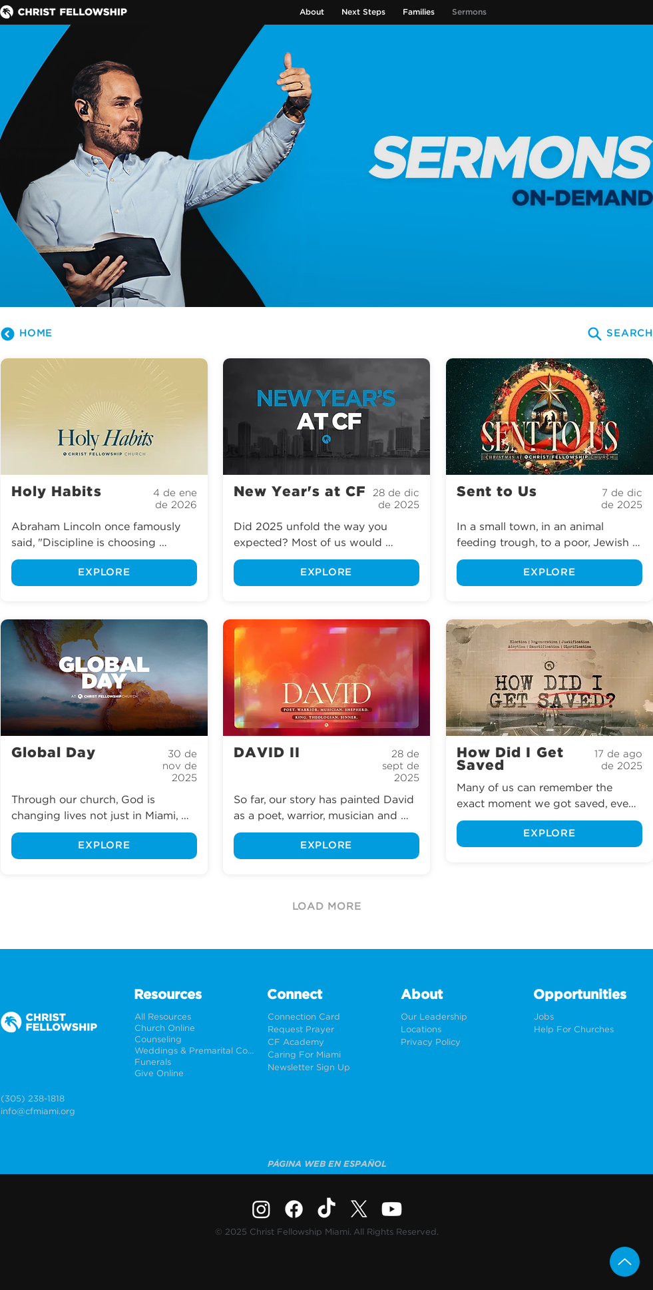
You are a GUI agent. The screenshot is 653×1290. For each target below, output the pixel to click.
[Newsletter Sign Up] (327, 1068)
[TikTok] (326, 1209)
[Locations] (460, 1030)
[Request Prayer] (327, 1030)
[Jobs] (593, 1017)
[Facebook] (294, 1209)
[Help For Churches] (593, 1030)
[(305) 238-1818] (60, 1099)
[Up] (625, 1262)
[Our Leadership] (460, 1017)
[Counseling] (194, 1040)
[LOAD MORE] (327, 907)
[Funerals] (194, 1063)
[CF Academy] (327, 1043)
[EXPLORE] (104, 572)
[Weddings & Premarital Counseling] (194, 1051)
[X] (359, 1209)
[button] (312, 12)
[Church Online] (194, 1029)
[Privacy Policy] (460, 1043)
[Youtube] (391, 1209)
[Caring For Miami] (327, 1055)
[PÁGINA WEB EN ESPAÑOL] (327, 1164)
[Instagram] (261, 1209)
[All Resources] (194, 1017)
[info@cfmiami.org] (60, 1112)
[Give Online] (194, 1074)
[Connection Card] (327, 1017)
